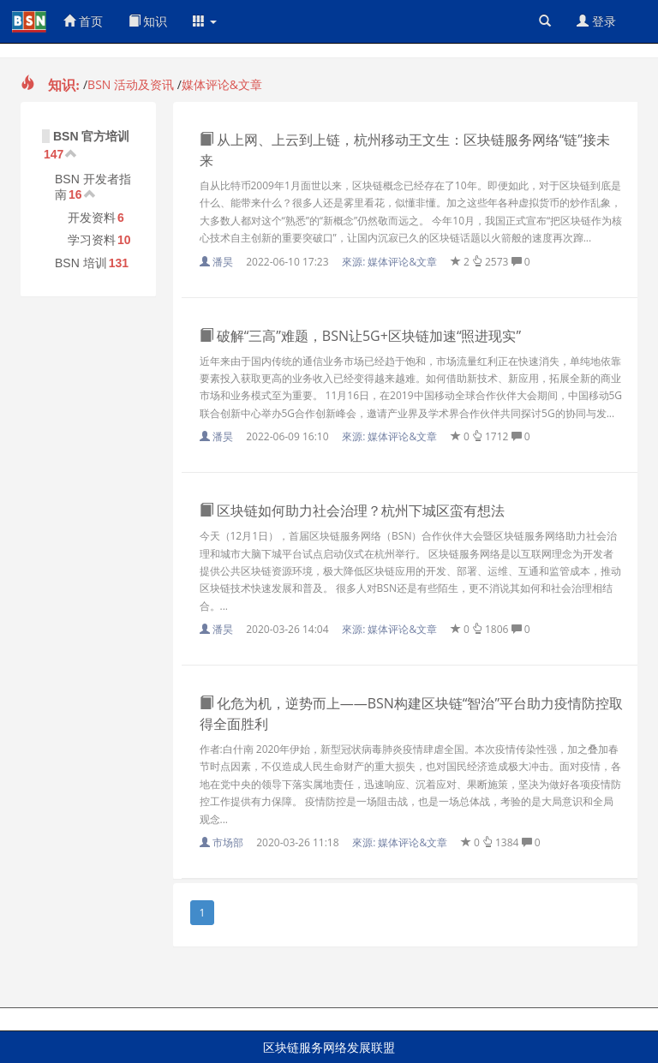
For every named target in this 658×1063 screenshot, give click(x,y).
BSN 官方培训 (91, 136)
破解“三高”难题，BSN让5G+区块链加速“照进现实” (361, 335)
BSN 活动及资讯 (130, 84)
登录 (596, 21)
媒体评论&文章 (222, 84)
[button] (205, 21)
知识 (148, 21)
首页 (83, 21)
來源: (391, 261)
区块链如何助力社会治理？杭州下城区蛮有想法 (352, 510)
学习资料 (92, 240)
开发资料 (92, 217)
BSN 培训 (81, 263)
